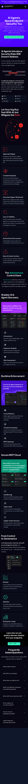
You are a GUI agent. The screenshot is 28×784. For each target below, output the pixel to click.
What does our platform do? (14, 680)
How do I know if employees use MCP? (14, 713)
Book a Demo (12, 643)
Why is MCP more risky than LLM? (14, 696)
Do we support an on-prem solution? (14, 704)
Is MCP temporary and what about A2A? (14, 721)
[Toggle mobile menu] (25, 6)
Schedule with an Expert (14, 37)
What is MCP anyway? (14, 666)
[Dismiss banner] (26, 2)
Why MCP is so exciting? (14, 673)
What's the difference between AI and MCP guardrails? (14, 688)
